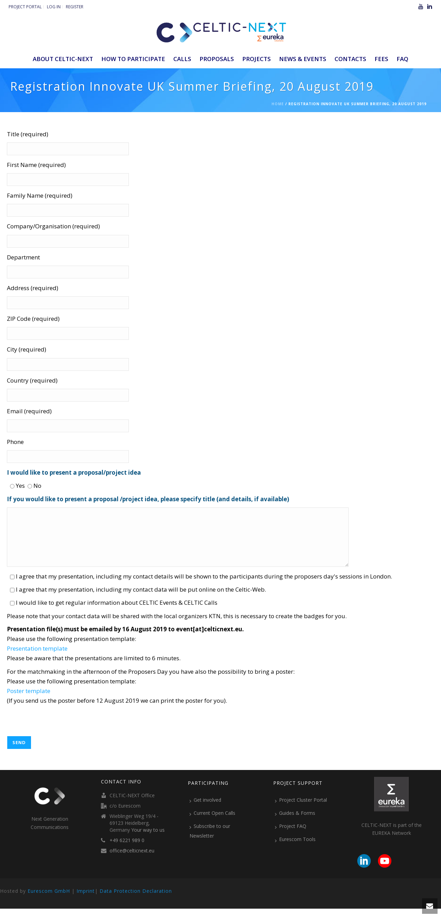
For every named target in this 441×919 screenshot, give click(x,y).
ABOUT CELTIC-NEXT (63, 59)
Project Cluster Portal (301, 810)
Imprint (85, 901)
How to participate (133, 59)
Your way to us (148, 840)
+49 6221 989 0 (127, 851)
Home (277, 103)
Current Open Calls (212, 823)
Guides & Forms (295, 823)
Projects (256, 59)
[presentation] (59, 732)
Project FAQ (290, 836)
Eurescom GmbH (49, 901)
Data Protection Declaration (136, 901)
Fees (381, 59)
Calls (182, 59)
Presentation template (37, 659)
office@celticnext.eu (132, 861)
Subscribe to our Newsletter (209, 841)
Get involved (205, 810)
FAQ (402, 59)
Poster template (28, 701)
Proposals (216, 59)
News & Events (302, 59)
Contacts (350, 59)
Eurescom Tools (295, 849)
